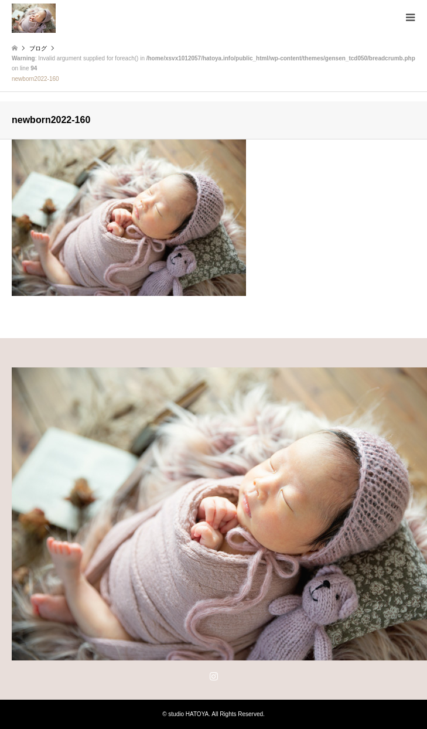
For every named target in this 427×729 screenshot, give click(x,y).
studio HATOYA (188, 714)
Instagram (214, 676)
